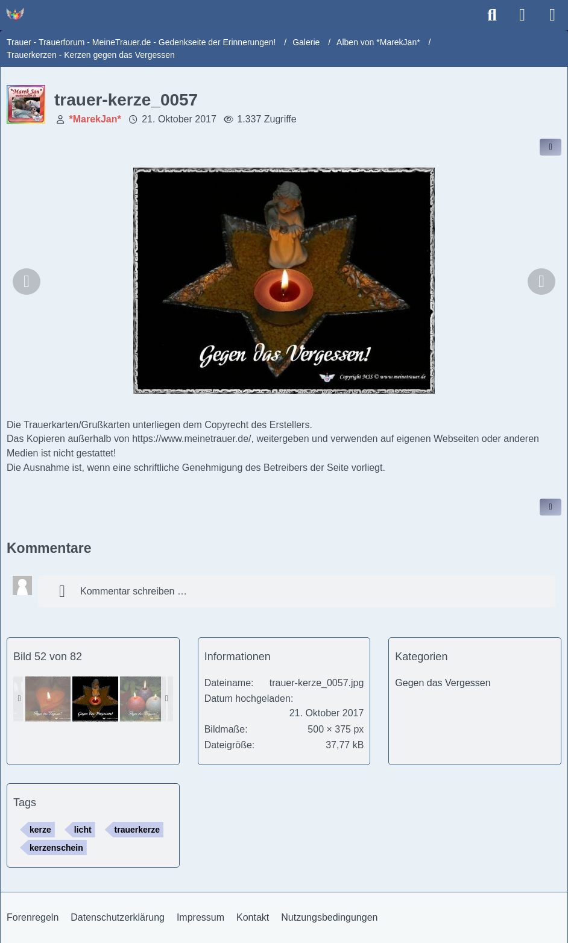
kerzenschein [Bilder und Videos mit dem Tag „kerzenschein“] (56, 848)
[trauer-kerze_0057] (95, 699)
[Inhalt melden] (550, 507)
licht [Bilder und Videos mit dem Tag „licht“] (83, 829)
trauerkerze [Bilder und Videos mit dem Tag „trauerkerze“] (137, 829)
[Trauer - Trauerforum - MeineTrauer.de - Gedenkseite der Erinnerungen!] (15, 14)
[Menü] (552, 15)
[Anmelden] (522, 15)
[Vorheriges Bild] (26, 281)
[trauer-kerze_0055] (143, 699)
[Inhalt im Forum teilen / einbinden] (550, 147)
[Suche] (492, 15)
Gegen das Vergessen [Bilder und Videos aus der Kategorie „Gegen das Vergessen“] (442, 683)
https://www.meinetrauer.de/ (191, 439)
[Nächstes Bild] (541, 281)
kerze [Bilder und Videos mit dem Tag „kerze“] (40, 829)
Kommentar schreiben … (118, 591)
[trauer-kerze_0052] (48, 699)
